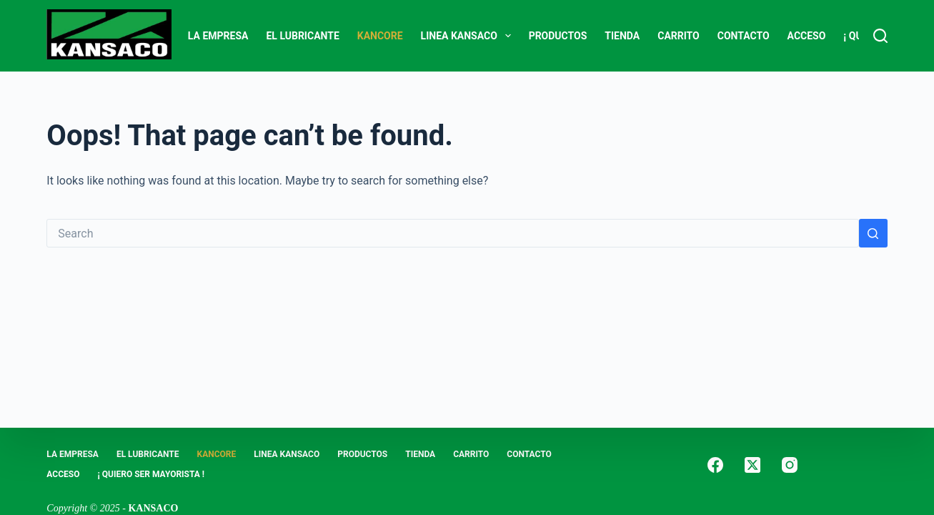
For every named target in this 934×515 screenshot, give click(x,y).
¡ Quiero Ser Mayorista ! (150, 474)
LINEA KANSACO (469, 35)
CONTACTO (743, 35)
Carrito (678, 35)
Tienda (622, 35)
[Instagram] (790, 465)
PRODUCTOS (558, 35)
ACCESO (807, 35)
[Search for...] (452, 233)
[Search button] (873, 233)
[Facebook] (715, 465)
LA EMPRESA (218, 35)
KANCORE (380, 35)
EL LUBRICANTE (302, 35)
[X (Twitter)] (752, 465)
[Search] (880, 36)
